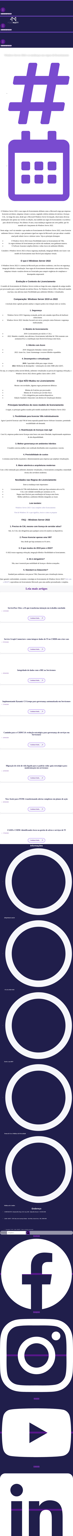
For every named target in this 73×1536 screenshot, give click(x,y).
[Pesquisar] (28, 1233)
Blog (9, 129)
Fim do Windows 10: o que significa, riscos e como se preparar (35, 512)
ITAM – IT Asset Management (21, 129)
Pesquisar (3, 1232)
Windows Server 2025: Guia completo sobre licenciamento (36, 508)
